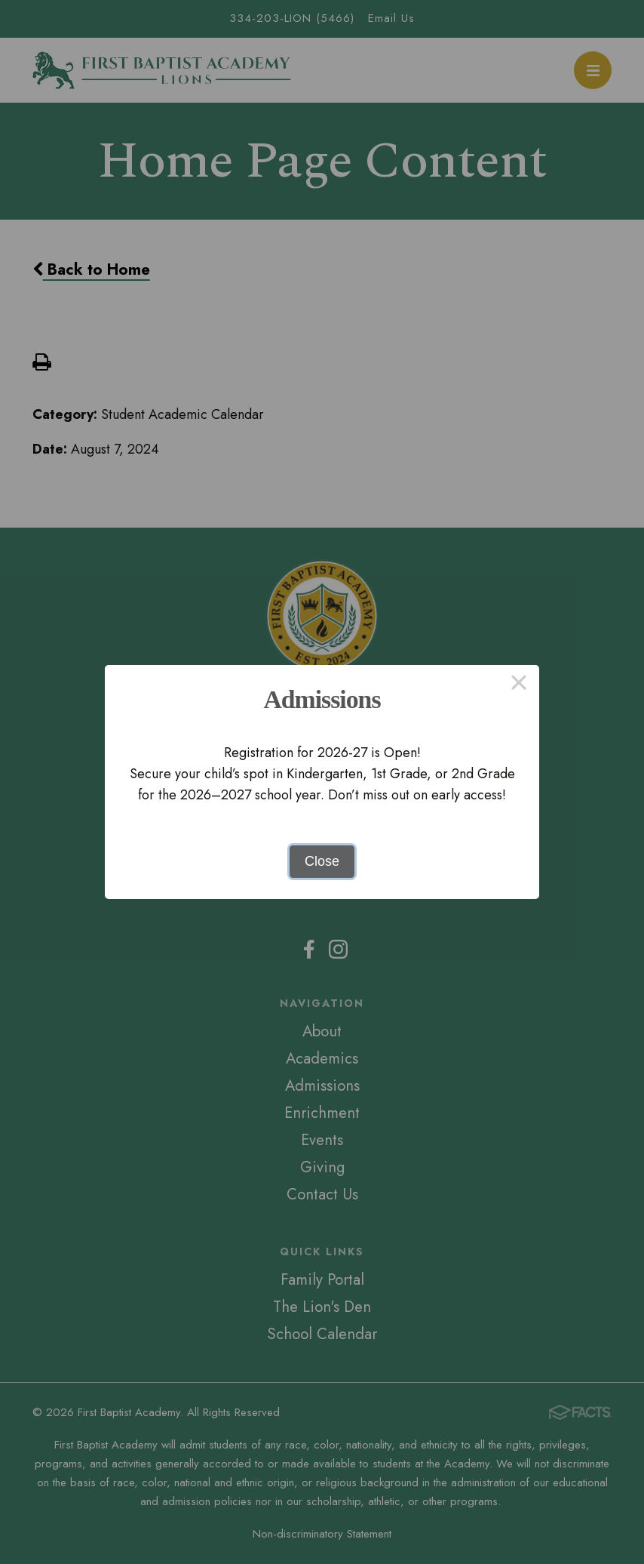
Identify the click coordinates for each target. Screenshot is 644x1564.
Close (322, 861)
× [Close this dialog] (518, 685)
